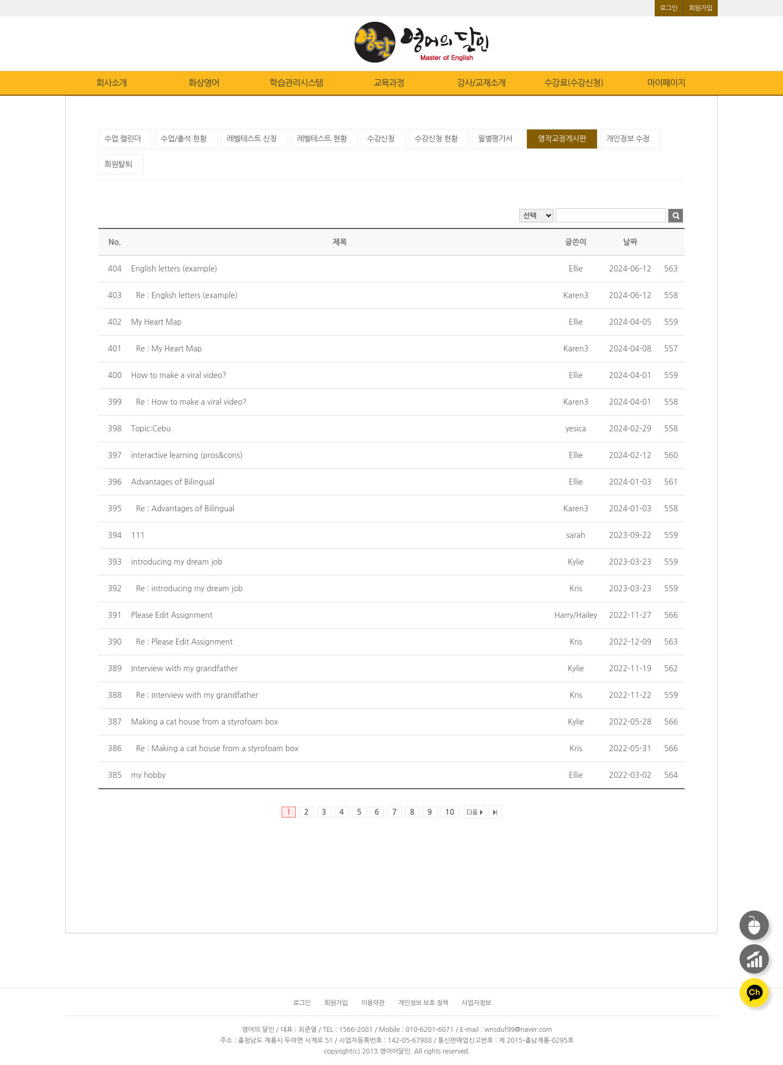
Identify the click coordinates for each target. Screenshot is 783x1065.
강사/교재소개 (481, 82)
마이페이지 (666, 82)
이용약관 (372, 1003)
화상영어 (204, 82)
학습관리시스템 (296, 82)
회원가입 (700, 8)
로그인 (669, 8)
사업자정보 (476, 1003)
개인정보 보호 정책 (423, 1003)
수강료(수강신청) (573, 82)
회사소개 (111, 82)
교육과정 (389, 82)
